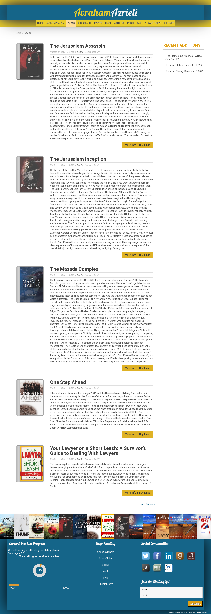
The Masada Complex (74, 269)
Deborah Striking (174, 65)
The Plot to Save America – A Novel (184, 56)
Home (40, 23)
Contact (169, 23)
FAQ (139, 23)
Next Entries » (148, 504)
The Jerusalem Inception (78, 159)
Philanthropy (152, 23)
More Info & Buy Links (137, 145)
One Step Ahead (68, 382)
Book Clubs (84, 23)
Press (130, 23)
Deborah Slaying (174, 71)
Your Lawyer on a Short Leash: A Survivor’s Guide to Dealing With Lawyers (98, 450)
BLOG (108, 23)
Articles (119, 23)
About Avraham (55, 23)
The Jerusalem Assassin (77, 46)
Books (71, 23)
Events (98, 23)
